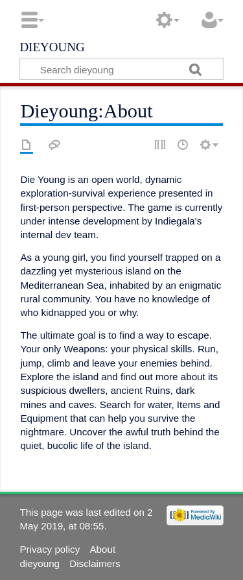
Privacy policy (49, 549)
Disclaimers (94, 563)
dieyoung (51, 46)
